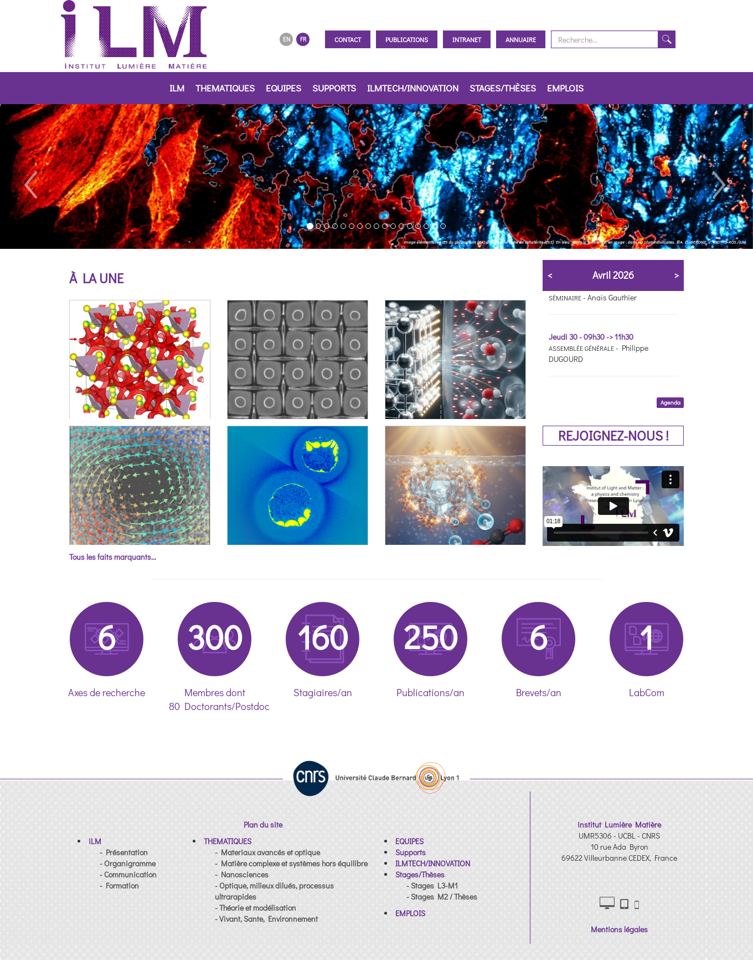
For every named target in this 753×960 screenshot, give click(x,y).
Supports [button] (334, 87)
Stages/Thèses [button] (503, 87)
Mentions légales (619, 929)
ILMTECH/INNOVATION (412, 87)
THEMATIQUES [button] (225, 87)
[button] (30, 176)
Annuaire (521, 39)
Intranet (466, 39)
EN (286, 39)
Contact (347, 39)
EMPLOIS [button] (565, 87)
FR (303, 39)
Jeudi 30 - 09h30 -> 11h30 (591, 336)
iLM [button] (176, 87)
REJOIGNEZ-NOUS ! (613, 435)
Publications (406, 39)
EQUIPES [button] (283, 87)
